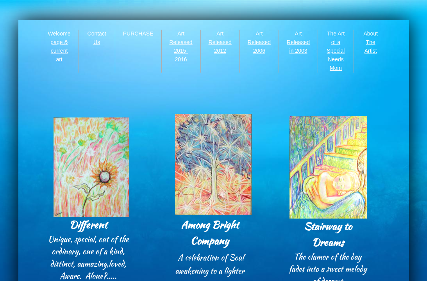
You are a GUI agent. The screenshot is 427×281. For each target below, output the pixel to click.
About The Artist (370, 42)
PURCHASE (138, 33)
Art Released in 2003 (298, 42)
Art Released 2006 (259, 42)
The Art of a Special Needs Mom (336, 50)
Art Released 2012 (220, 42)
